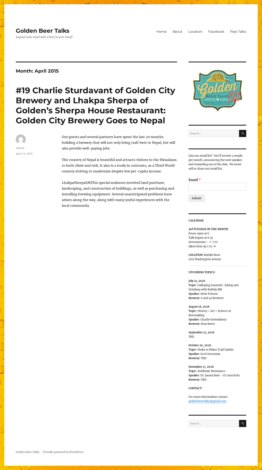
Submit (196, 198)
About (177, 32)
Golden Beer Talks (42, 30)
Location (195, 32)
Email (195, 180)
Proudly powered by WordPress (63, 452)
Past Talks (238, 32)
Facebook (216, 32)
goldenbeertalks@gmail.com (207, 401)
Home (161, 32)
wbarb (20, 148)
